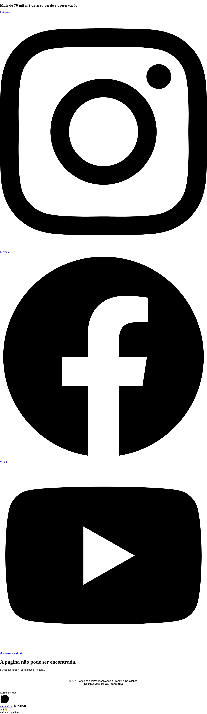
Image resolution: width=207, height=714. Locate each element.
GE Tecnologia (114, 684)
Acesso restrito (12, 653)
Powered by (13, 706)
